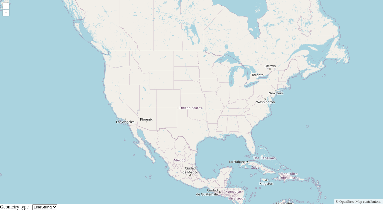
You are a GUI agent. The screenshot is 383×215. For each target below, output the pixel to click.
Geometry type (15, 206)
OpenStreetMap (350, 201)
